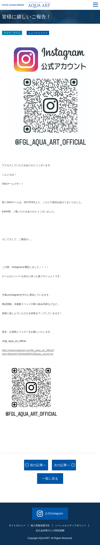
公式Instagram (50, 514)
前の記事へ (38, 465)
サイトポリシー (17, 525)
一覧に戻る (50, 478)
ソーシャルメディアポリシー (70, 525)
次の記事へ (62, 465)
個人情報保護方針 (40, 525)
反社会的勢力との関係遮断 (50, 530)
